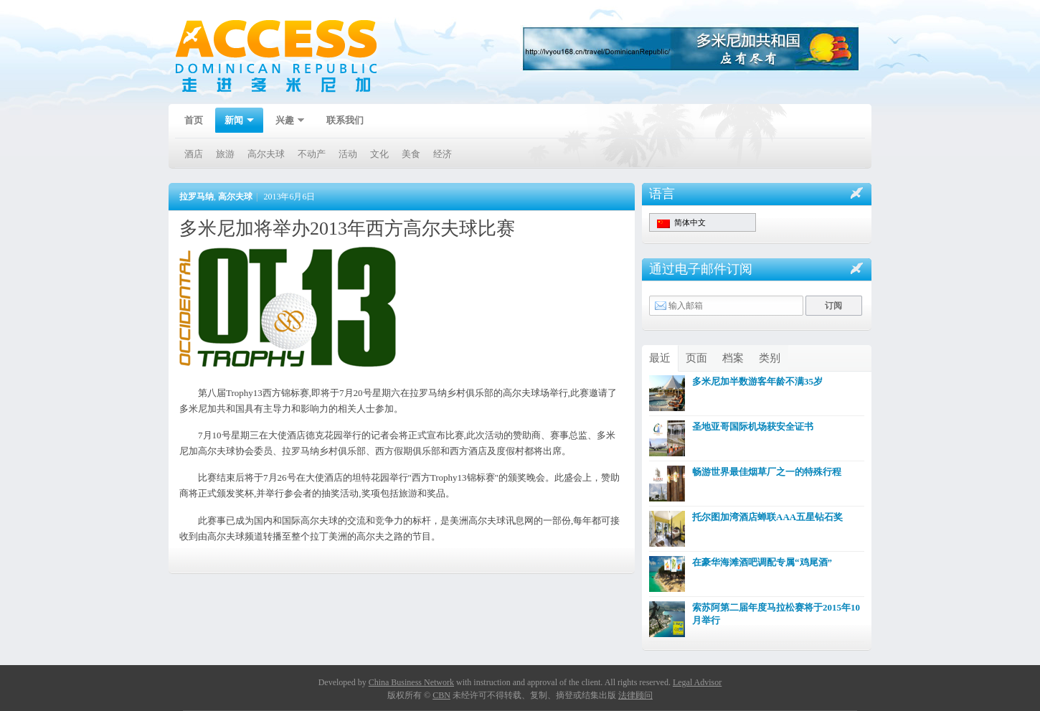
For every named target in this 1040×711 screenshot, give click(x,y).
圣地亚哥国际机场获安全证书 (752, 426)
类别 (769, 358)
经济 (442, 154)
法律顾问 (635, 695)
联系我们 (345, 120)
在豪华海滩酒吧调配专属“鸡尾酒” (762, 562)
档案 (733, 358)
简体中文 (681, 223)
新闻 (234, 121)
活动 (348, 154)
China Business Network (411, 682)
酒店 (193, 154)
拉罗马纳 (196, 197)
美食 (411, 154)
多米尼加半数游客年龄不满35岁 (757, 381)
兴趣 (285, 121)
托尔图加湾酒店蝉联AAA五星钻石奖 (767, 517)
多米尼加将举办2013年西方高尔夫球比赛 (347, 228)
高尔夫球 (266, 154)
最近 (660, 358)
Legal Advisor (697, 682)
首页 (193, 120)
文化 (379, 154)
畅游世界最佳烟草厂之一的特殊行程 (766, 471)
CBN (441, 695)
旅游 (225, 154)
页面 (696, 358)
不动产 (312, 154)
